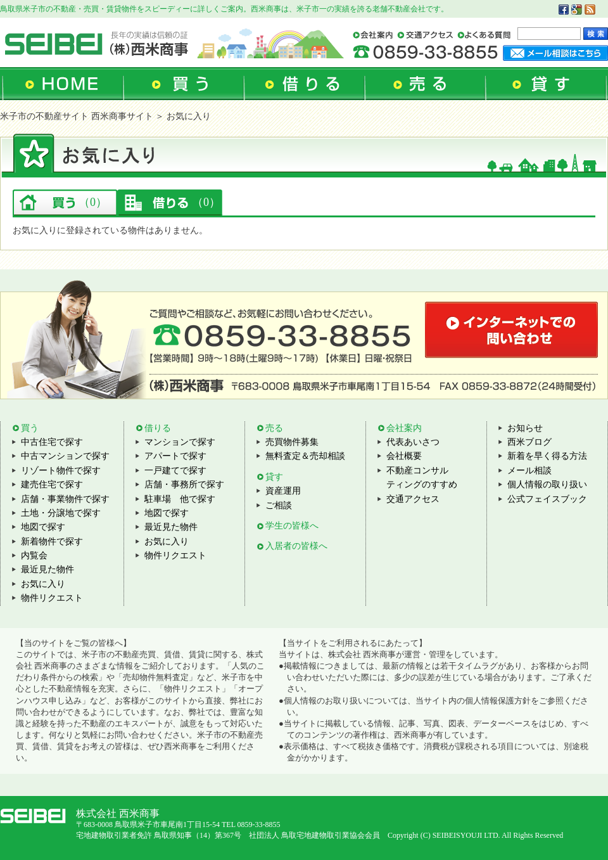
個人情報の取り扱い (547, 484)
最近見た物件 (47, 569)
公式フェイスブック (547, 499)
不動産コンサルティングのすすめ (421, 477)
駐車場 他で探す (179, 499)
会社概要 (404, 456)
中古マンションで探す (65, 456)
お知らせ (525, 428)
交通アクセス (413, 499)
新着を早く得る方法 (547, 456)
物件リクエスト (52, 598)
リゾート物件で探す (61, 470)
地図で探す (43, 527)
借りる (157, 428)
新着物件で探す (52, 541)
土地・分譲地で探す (61, 513)
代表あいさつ (413, 442)
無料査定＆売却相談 (305, 456)
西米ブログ (529, 442)
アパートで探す (175, 456)
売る (274, 428)
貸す (274, 477)
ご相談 (278, 505)
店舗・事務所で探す (184, 484)
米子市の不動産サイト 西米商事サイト (76, 116)
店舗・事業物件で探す (65, 499)
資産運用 (283, 491)
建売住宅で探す (52, 484)
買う (30, 428)
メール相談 (529, 470)
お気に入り (43, 584)
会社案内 (404, 428)
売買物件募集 (292, 442)
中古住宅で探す (52, 442)
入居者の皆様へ (296, 546)
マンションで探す (179, 442)
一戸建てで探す (175, 470)
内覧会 (34, 555)
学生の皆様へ (292, 525)
